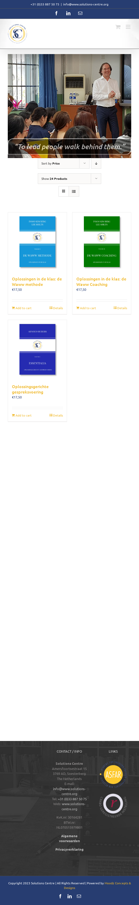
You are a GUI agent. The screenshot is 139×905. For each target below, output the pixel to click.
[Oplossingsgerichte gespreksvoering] (37, 349)
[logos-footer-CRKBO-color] (113, 795)
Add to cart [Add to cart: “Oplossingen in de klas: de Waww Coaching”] (88, 308)
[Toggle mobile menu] (128, 26)
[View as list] (74, 191)
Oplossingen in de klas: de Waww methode (37, 281)
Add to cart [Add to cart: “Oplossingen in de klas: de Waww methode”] (24, 308)
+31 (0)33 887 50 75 (72, 799)
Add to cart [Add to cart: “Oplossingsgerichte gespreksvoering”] (24, 415)
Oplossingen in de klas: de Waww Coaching (101, 281)
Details (58, 308)
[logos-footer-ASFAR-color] (113, 762)
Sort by (50, 163)
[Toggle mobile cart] (118, 26)
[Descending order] (96, 163)
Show (54, 178)
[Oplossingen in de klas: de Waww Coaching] (101, 241)
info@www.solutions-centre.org (85, 4)
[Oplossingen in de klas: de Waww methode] (37, 241)
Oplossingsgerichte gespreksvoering (30, 389)
